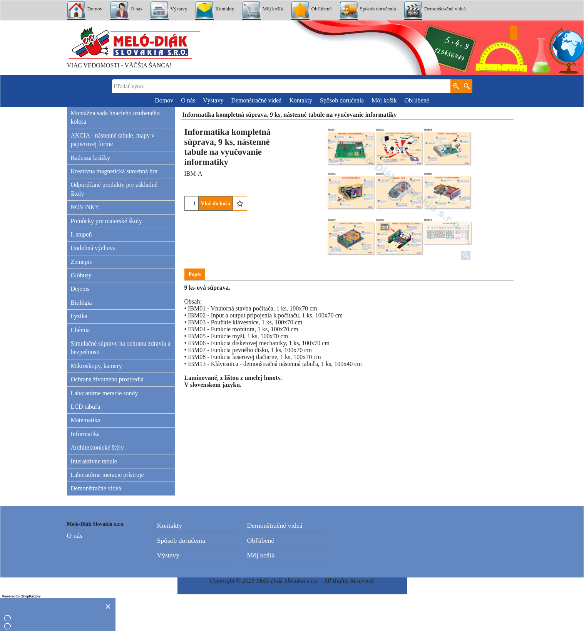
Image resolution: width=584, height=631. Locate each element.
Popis (195, 274)
